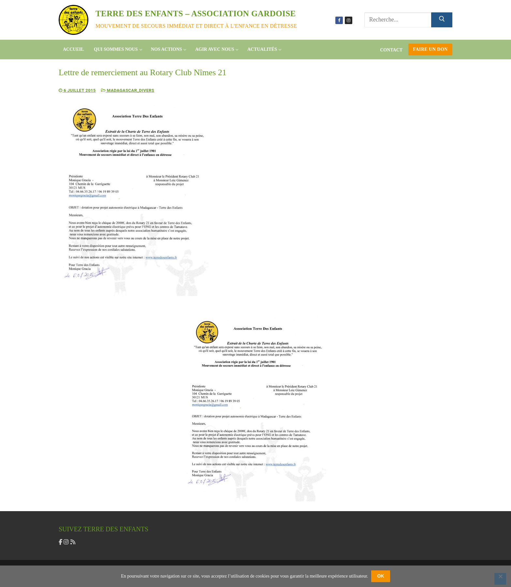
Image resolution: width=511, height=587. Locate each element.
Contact (391, 50)
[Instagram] (348, 20)
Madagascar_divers (128, 90)
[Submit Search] (441, 20)
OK (380, 576)
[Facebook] (339, 20)
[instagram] (67, 541)
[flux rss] (73, 541)
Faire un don (430, 49)
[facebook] (61, 541)
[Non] (500, 579)
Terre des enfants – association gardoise (195, 13)
